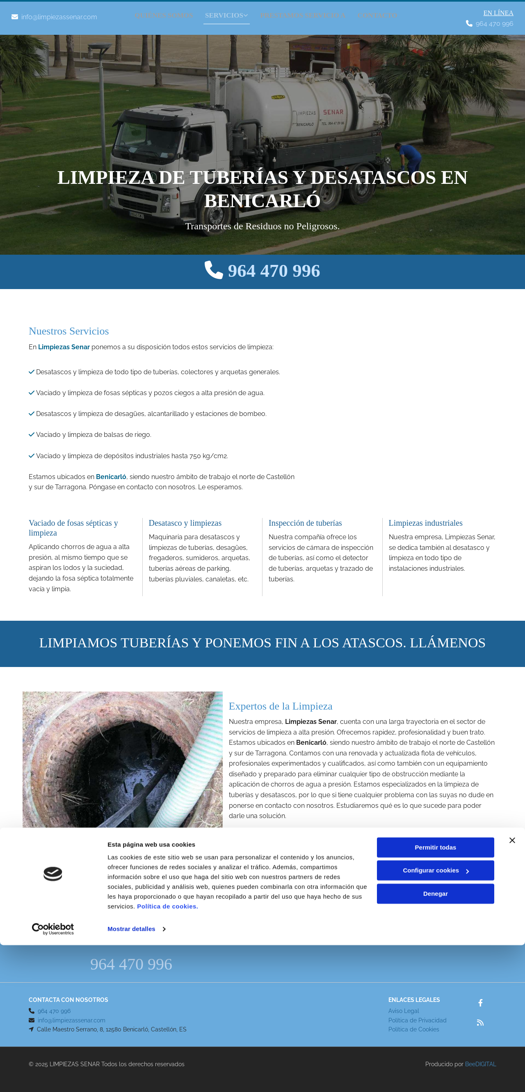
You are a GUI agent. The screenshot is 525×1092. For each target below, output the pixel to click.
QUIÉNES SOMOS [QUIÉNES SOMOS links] (164, 12)
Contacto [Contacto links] (383, 12)
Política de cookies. (167, 1053)
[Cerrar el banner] (512, 987)
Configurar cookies (436, 1017)
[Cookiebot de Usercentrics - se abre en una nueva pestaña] (53, 1076)
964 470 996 (495, 23)
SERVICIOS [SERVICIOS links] (226, 12)
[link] (222, 13)
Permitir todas (436, 994)
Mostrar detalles (131, 1075)
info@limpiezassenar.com (59, 17)
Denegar (435, 1040)
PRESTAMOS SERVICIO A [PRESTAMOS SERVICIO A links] (306, 12)
